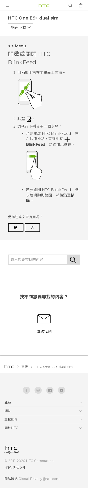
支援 (24, 367)
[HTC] (44, 5)
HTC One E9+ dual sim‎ (54, 367)
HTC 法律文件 (15, 468)
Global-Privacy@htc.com (39, 479)
